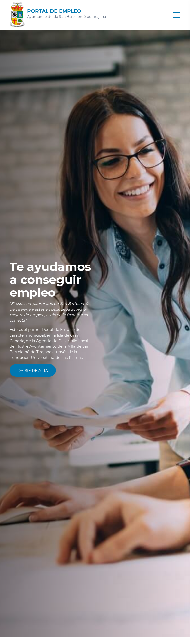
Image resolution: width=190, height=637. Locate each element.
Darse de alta (33, 370)
